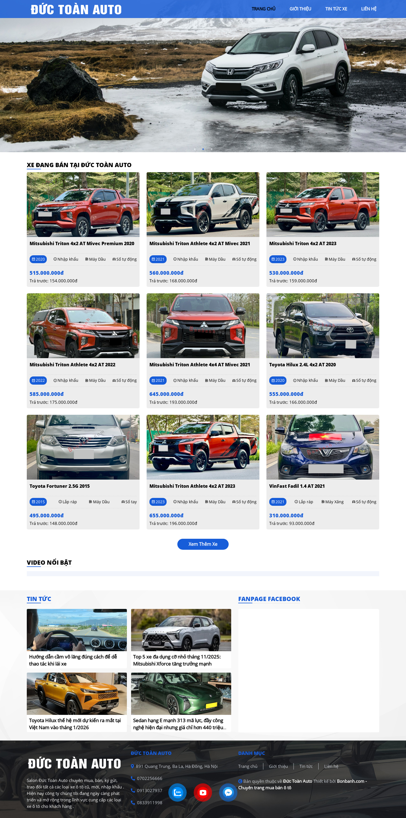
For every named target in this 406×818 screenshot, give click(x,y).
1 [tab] (194, 149)
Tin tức (306, 766)
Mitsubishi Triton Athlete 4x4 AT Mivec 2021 (199, 365)
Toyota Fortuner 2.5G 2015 (60, 486)
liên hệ (368, 9)
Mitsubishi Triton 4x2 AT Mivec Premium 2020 (82, 243)
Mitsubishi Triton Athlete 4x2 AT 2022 (72, 365)
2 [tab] (203, 149)
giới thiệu (300, 9)
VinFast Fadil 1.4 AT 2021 (297, 486)
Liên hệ (331, 766)
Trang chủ (247, 766)
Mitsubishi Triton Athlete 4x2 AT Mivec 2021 (199, 243)
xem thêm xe (203, 544)
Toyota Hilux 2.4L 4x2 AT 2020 (302, 365)
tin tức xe (336, 9)
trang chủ (263, 9)
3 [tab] (211, 149)
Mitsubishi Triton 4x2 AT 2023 (302, 243)
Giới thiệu (278, 766)
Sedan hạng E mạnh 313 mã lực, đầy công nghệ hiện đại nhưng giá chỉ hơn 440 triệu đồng (178, 727)
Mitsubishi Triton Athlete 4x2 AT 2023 (192, 486)
